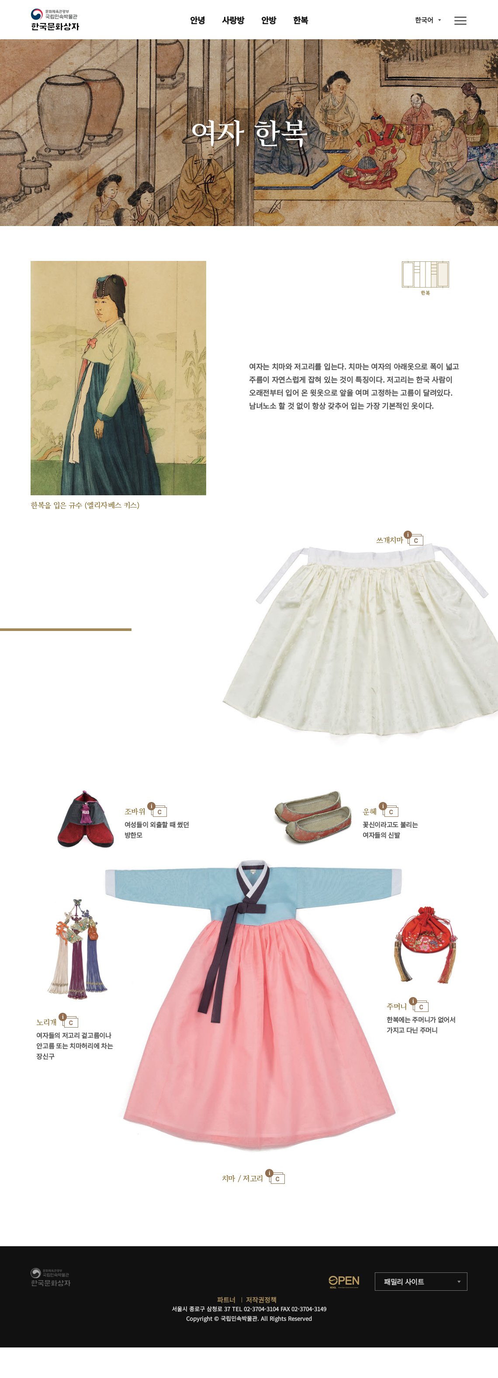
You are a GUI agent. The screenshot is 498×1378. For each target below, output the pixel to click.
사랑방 (233, 20)
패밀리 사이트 (404, 1281)
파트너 (226, 1299)
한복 (300, 20)
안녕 (197, 20)
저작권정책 (261, 1299)
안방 (268, 20)
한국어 (424, 19)
